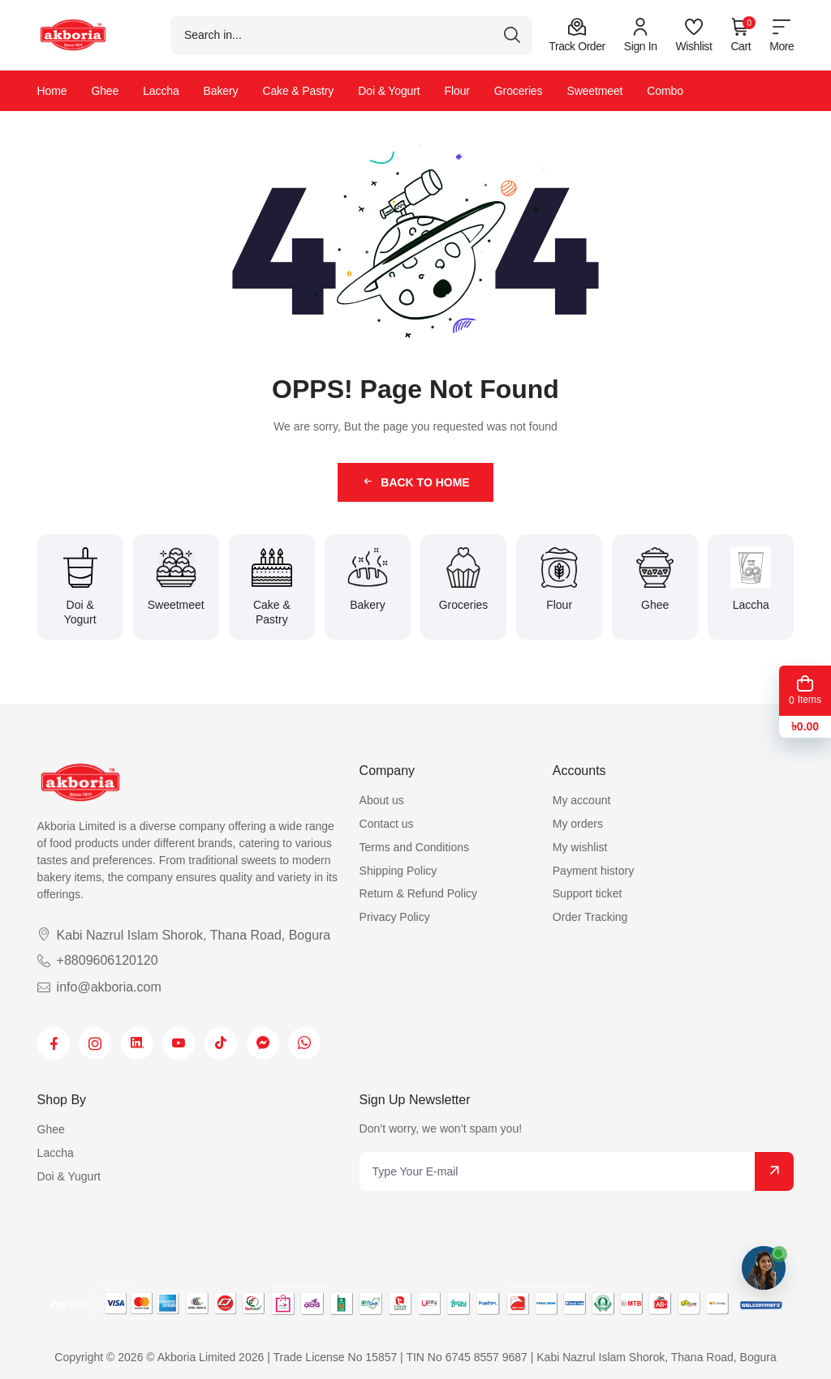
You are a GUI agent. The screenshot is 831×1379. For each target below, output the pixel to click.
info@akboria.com (99, 987)
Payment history (593, 870)
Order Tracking (590, 916)
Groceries (518, 90)
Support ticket (587, 893)
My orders (578, 823)
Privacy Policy (395, 916)
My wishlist (580, 847)
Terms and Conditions (414, 847)
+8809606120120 (97, 960)
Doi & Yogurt (389, 90)
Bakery (221, 90)
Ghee (104, 90)
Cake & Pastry (298, 90)
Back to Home (415, 482)
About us (382, 800)
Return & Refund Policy (419, 893)
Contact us (387, 823)
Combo (665, 90)
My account (582, 800)
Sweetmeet (594, 90)
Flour (457, 90)
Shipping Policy (398, 870)
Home (52, 90)
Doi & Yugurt (69, 1176)
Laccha (161, 90)
